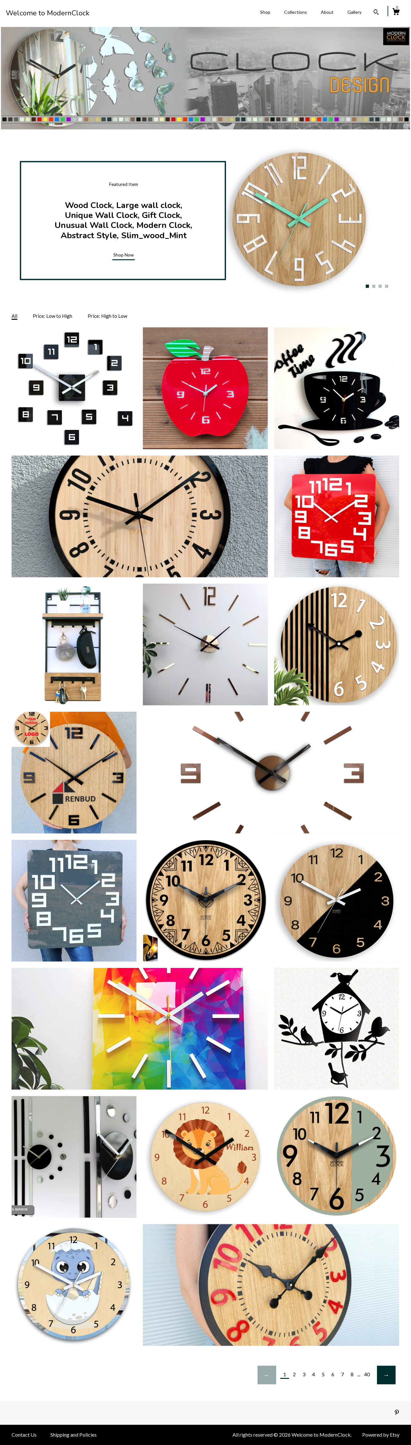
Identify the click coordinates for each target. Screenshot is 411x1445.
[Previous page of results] (267, 1375)
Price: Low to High (52, 316)
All (14, 316)
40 (367, 1374)
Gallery (354, 12)
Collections (295, 12)
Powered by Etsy (380, 1435)
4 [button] (386, 286)
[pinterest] (396, 1412)
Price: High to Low (107, 316)
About (327, 12)
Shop (265, 12)
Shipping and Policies (73, 1435)
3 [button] (380, 286)
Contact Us (24, 1435)
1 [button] (367, 286)
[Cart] (395, 12)
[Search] (376, 12)
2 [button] (373, 286)
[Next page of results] (386, 1375)
